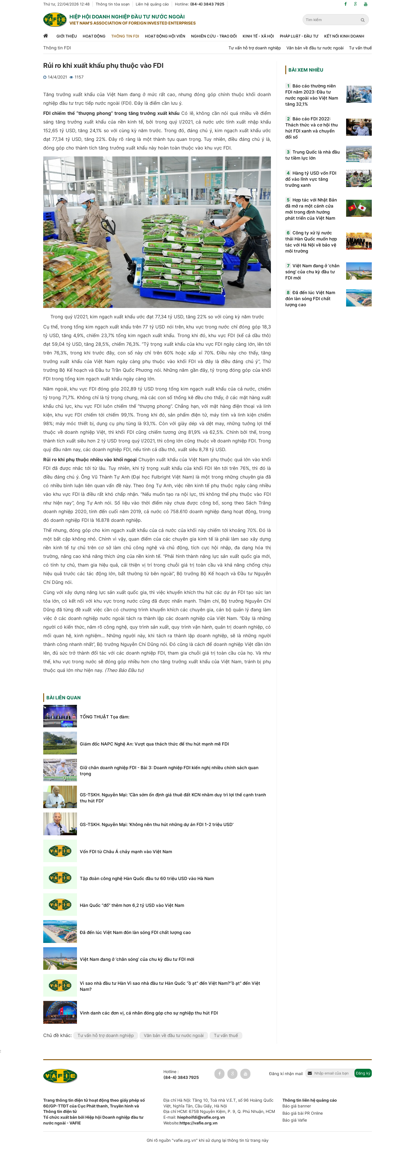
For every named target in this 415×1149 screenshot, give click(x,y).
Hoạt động (94, 36)
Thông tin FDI (125, 36)
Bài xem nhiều (305, 70)
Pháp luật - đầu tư (299, 36)
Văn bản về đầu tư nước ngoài (315, 47)
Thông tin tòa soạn (113, 4)
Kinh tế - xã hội (258, 36)
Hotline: (199, 4)
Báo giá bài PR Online (302, 1113)
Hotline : (181, 1074)
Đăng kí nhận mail (286, 1073)
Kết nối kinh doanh (344, 36)
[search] (363, 20)
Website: (190, 1122)
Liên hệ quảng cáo (152, 4)
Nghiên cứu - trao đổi (214, 36)
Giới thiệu (66, 36)
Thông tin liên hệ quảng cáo (309, 1100)
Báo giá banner (296, 1105)
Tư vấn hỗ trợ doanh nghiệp (255, 47)
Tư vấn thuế (360, 47)
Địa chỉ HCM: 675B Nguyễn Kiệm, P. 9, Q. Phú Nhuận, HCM (219, 1111)
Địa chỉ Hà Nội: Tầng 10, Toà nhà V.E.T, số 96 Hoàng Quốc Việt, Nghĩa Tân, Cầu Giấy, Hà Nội (218, 1103)
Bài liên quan (63, 697)
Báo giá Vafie (294, 1120)
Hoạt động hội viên (165, 36)
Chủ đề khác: (58, 1035)
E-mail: (194, 1117)
